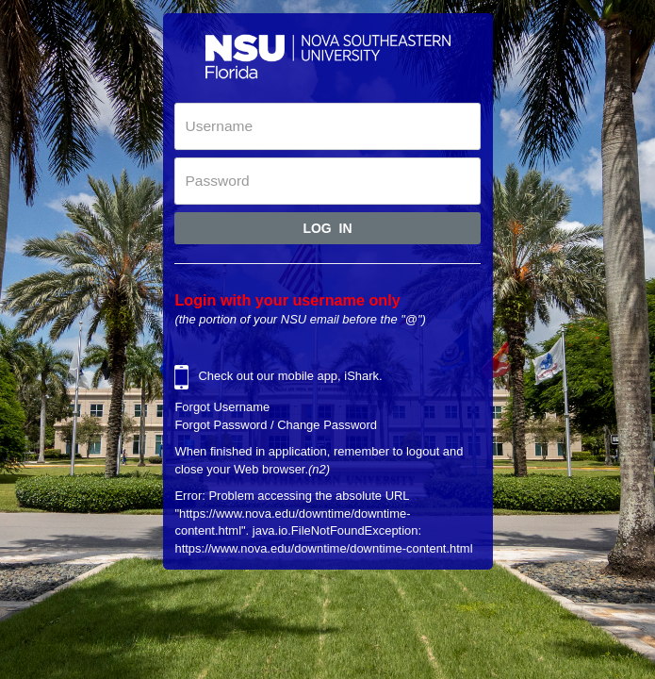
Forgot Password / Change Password (275, 425)
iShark (361, 376)
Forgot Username (222, 407)
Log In (327, 228)
